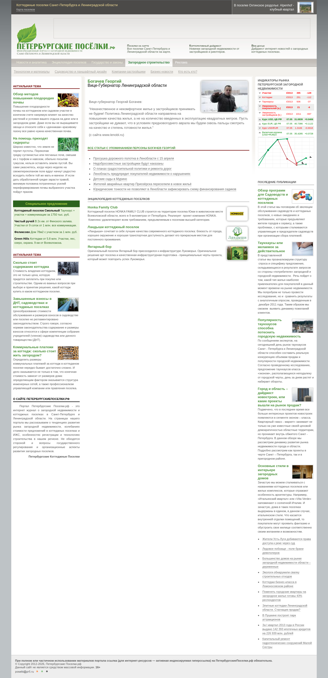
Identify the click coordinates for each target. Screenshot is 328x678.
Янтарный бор (99, 247)
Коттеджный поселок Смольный (37, 210)
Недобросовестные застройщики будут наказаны (128, 163)
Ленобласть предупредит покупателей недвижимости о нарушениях (141, 174)
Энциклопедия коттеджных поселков (119, 198)
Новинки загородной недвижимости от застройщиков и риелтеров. (214, 48)
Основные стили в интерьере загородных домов (273, 472)
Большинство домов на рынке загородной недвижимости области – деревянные (286, 562)
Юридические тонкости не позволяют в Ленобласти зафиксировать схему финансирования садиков (164, 189)
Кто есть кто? (187, 71)
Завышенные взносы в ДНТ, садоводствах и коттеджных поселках (32, 303)
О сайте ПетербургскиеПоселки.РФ (41, 398)
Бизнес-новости (162, 71)
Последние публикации (277, 182)
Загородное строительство (149, 62)
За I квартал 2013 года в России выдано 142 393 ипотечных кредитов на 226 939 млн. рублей (286, 629)
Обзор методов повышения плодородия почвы (33, 98)
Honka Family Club (103, 207)
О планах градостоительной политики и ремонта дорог (132, 169)
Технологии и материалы (31, 71)
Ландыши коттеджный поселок (113, 227)
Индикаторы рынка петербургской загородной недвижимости (280, 84)
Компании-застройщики (128, 71)
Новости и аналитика (31, 62)
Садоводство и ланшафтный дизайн (81, 71)
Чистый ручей (24, 221)
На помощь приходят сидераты (30, 140)
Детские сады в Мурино (110, 179)
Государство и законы (107, 62)
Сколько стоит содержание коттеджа (31, 265)
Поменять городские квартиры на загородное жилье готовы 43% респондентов (284, 595)
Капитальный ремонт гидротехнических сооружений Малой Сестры (287, 643)
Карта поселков (25, 9)
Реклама (181, 62)
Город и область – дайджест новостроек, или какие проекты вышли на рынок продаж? (279, 397)
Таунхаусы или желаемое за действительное (271, 247)
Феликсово (22, 232)
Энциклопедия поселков (69, 62)
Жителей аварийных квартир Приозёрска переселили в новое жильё (142, 184)
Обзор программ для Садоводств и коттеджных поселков (273, 196)
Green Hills (21, 238)
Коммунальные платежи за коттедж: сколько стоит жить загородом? (34, 351)
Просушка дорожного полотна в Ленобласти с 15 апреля (133, 158)
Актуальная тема (27, 86)
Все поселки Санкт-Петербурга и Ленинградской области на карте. (149, 48)
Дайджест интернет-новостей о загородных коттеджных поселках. (279, 48)
